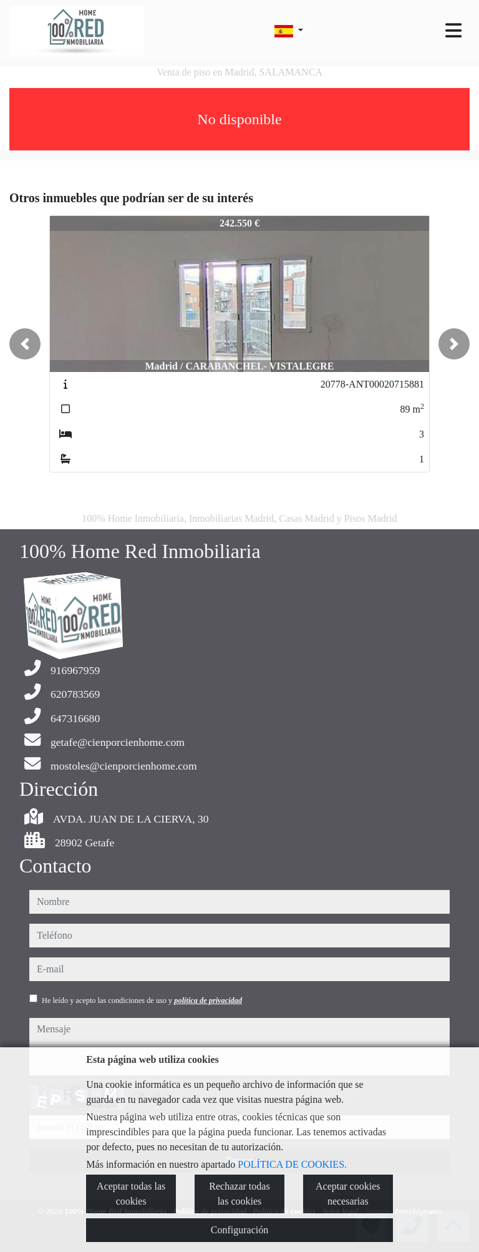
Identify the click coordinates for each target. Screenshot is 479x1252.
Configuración (239, 1230)
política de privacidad (208, 1000)
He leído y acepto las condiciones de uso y (142, 1000)
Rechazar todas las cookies (239, 1193)
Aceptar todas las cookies (131, 1193)
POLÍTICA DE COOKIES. (292, 1164)
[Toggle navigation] (453, 30)
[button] (25, 343)
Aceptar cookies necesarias (348, 1193)
